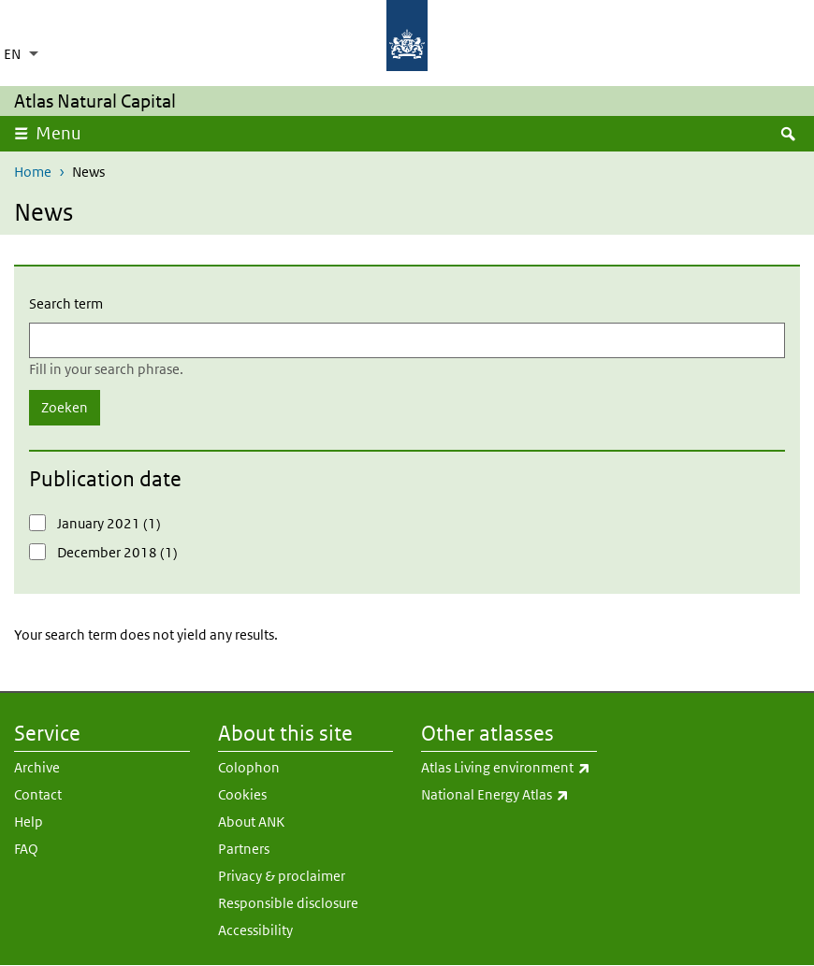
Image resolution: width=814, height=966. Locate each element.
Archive (37, 767)
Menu (65, 133)
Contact (38, 794)
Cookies (242, 794)
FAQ (26, 849)
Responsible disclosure (288, 903)
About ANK (251, 821)
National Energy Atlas (509, 795)
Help (28, 821)
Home (32, 171)
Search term (66, 303)
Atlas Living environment (509, 768)
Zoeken (64, 407)
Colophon (249, 767)
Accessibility (255, 930)
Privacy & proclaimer (281, 876)
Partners (243, 849)
